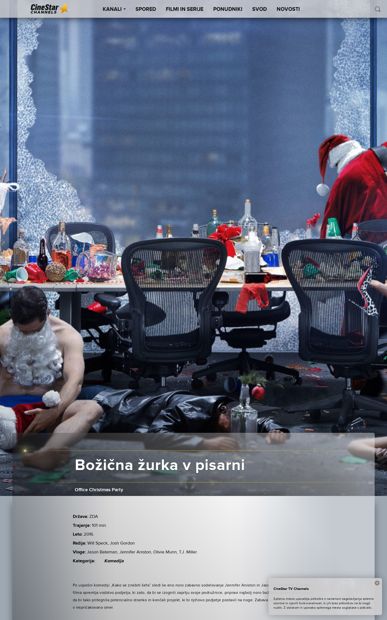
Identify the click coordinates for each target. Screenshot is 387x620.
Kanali (114, 9)
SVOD (259, 9)
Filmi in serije (184, 9)
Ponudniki (227, 9)
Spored (145, 9)
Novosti (288, 9)
